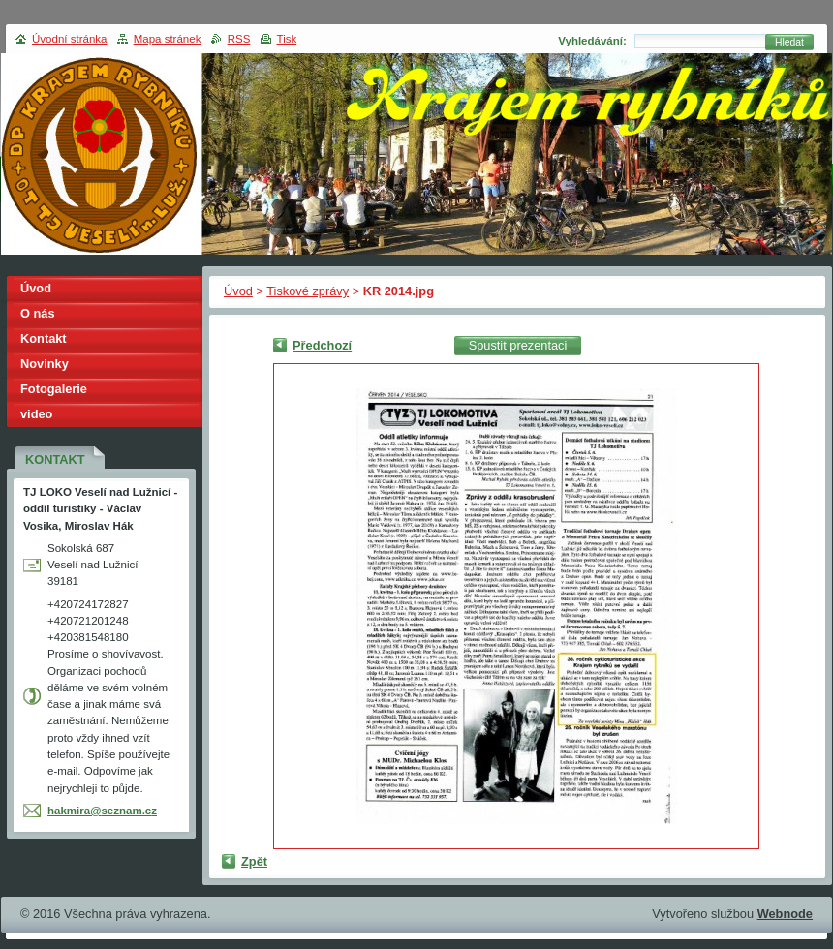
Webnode (785, 913)
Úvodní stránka (69, 39)
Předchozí (322, 345)
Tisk (287, 39)
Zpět (254, 861)
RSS (239, 39)
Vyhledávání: (592, 40)
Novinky (44, 363)
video (36, 414)
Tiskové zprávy (307, 291)
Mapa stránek (167, 39)
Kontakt (43, 338)
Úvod (238, 291)
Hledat (789, 42)
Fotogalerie (53, 389)
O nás (37, 313)
